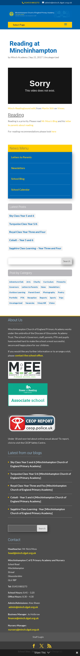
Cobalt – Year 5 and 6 (21, 240)
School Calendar (20, 189)
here (54, 131)
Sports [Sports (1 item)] (53, 297)
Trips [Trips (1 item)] (61, 297)
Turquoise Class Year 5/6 (23, 223)
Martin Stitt (48, 108)
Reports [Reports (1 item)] (43, 297)
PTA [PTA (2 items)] (22, 297)
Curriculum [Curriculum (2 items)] (48, 282)
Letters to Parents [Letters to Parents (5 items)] (30, 287)
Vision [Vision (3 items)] (52, 303)
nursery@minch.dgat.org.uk (23, 629)
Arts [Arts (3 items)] (28, 282)
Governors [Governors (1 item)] (14, 287)
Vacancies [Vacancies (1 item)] (30, 303)
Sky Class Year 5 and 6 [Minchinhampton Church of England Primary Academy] (39, 464)
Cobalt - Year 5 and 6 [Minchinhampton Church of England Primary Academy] (38, 499)
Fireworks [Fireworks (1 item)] (61, 282)
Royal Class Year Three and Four (27, 231)
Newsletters (18, 168)
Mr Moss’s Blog (49, 121)
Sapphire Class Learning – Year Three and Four (35, 248)
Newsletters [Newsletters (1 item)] (54, 287)
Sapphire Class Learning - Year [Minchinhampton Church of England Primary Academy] (37, 511)
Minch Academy (19, 57)
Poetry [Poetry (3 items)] (61, 292)
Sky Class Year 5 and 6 (21, 215)
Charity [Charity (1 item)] (37, 282)
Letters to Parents (21, 157)
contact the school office (29, 355)
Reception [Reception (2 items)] (32, 297)
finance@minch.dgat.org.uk (23, 618)
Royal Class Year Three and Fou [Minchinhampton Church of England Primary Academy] (38, 487)
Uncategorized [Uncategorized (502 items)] (15, 303)
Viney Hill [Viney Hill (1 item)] (41, 303)
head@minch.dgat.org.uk (22, 552)
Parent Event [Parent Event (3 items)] (34, 292)
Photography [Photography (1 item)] (49, 292)
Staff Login (38, 636)
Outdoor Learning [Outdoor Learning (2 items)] (17, 292)
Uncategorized (51, 57)
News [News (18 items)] (43, 287)
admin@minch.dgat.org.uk (23, 606)
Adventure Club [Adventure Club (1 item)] (16, 282)
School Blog (18, 178)
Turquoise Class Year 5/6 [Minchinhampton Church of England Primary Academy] (40, 475)
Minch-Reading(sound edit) (22, 108)
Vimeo (60, 108)
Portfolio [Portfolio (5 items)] (13, 297)
